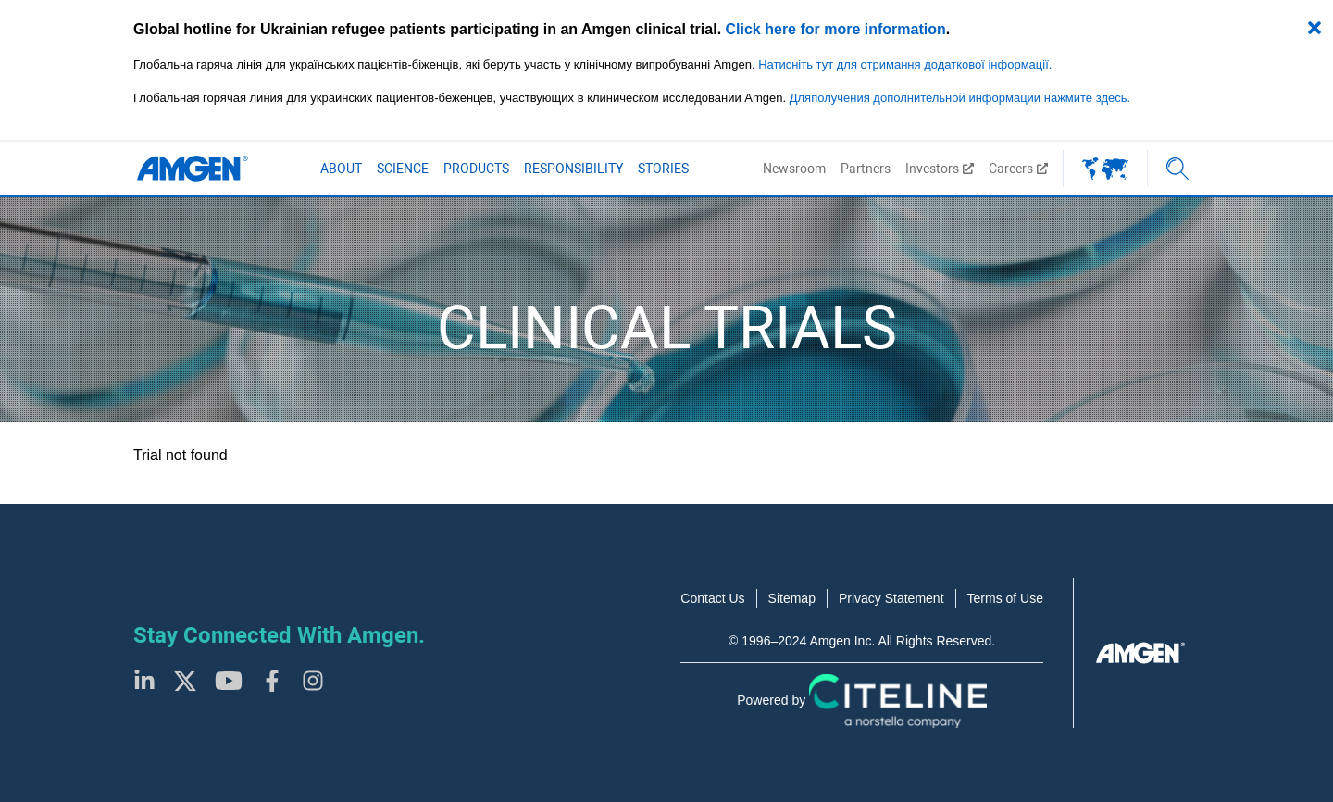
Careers (1018, 168)
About (341, 168)
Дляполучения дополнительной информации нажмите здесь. (960, 98)
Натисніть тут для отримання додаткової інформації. (905, 64)
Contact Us (712, 598)
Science (403, 168)
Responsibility (573, 168)
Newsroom (794, 168)
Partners (866, 168)
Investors (939, 168)
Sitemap (792, 598)
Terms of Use (1005, 598)
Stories (663, 168)
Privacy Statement (891, 598)
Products (476, 168)
